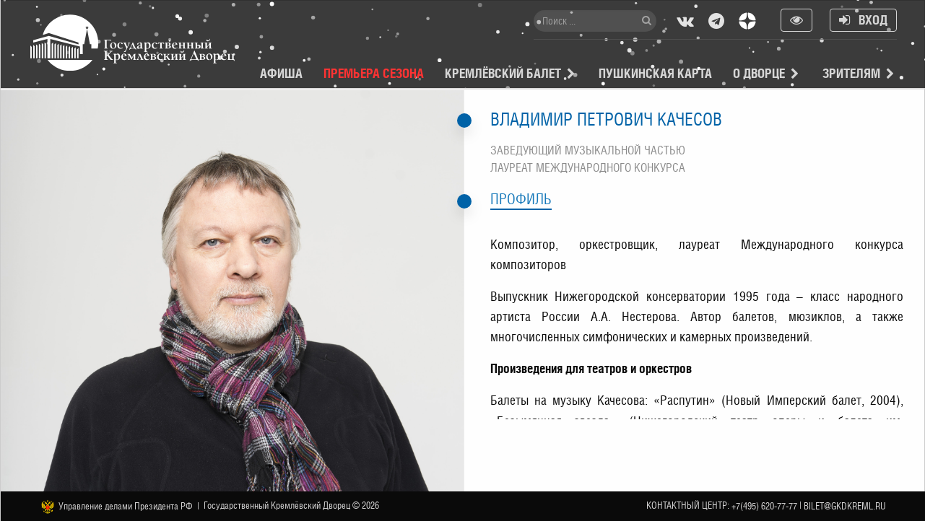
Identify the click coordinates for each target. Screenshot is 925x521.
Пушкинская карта (655, 73)
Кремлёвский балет (503, 73)
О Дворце (759, 73)
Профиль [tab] (521, 199)
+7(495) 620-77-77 (764, 506)
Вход (863, 19)
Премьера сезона (373, 73)
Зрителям (851, 73)
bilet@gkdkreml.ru (845, 506)
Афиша (281, 73)
